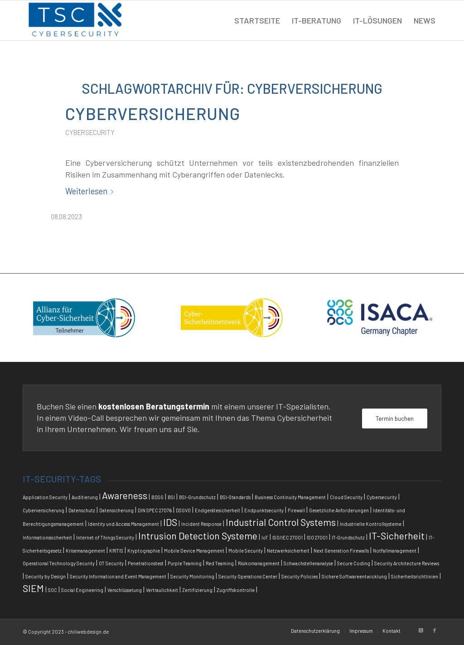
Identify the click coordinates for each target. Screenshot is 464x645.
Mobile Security (245, 551)
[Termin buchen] (394, 419)
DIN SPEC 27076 (155, 510)
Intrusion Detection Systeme (197, 535)
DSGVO (183, 510)
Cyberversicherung (152, 113)
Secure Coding (353, 563)
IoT (264, 537)
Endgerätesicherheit (217, 510)
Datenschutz (81, 510)
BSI (171, 497)
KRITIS (116, 551)
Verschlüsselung (124, 590)
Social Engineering (82, 590)
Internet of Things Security (105, 537)
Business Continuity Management (290, 497)
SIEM (33, 588)
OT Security (111, 563)
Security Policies (299, 576)
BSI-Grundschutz (197, 497)
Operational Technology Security (59, 563)
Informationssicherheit (47, 537)
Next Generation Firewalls (341, 551)
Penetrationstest (146, 563)
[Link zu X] (421, 630)
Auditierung (85, 497)
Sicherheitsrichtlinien (414, 576)
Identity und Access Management (123, 524)
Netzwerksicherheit (288, 551)
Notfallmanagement (394, 551)
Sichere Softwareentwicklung (354, 576)
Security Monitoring (192, 576)
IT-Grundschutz (348, 537)
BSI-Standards (235, 497)
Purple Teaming (185, 563)
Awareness (124, 495)
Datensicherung (116, 510)
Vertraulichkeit (162, 590)
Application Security (45, 497)
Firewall (296, 510)
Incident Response (201, 524)
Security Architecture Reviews (406, 563)
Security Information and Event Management (118, 576)
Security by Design (45, 576)
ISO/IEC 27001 (287, 537)
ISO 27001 (317, 537)
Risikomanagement (259, 563)
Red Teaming (220, 563)
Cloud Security (346, 497)
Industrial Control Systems (281, 522)
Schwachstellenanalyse (308, 563)
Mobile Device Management (194, 551)
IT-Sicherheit (397, 535)
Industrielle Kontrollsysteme (370, 524)
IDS (170, 522)
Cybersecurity (90, 132)
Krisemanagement (85, 551)
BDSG (157, 497)
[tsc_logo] (75, 20)
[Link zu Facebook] (434, 630)
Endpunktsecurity (264, 510)
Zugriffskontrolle (236, 590)
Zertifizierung (197, 590)
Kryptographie (143, 551)
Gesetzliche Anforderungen (339, 510)
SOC (52, 590)
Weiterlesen (91, 191)
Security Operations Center (247, 576)
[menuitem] (257, 20)
